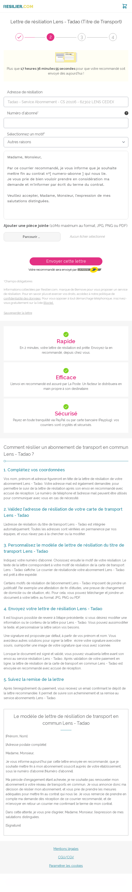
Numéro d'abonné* (22, 113)
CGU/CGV (66, 857)
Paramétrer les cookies (66, 866)
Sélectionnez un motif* (26, 134)
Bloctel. (48, 303)
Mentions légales (66, 849)
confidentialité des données (22, 298)
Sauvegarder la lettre (18, 313)
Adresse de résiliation (25, 92)
